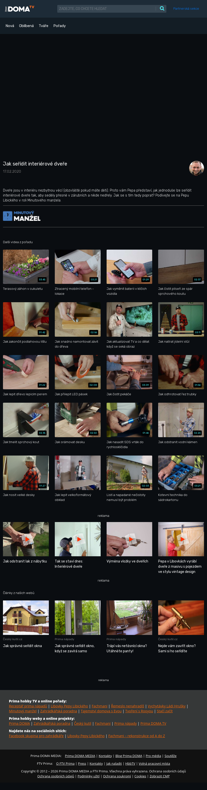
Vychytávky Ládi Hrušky (166, 706)
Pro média (153, 756)
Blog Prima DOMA (128, 756)
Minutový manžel (23, 711)
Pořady (59, 26)
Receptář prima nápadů (28, 706)
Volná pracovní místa (154, 763)
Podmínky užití (89, 776)
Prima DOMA (19, 723)
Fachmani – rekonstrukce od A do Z (136, 735)
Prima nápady (125, 723)
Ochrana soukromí (117, 776)
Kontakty (105, 756)
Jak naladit (114, 763)
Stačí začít (165, 711)
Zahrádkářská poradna (58, 711)
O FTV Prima (65, 763)
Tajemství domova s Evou (101, 711)
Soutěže (171, 756)
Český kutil (82, 723)
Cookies (140, 776)
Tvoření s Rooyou (139, 711)
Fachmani (99, 706)
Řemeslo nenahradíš (127, 706)
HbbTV (130, 763)
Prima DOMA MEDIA (80, 756)
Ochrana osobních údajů (55, 776)
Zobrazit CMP (160, 776)
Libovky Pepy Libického (69, 706)
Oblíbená (26, 26)
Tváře (43, 26)
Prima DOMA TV (153, 723)
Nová (9, 26)
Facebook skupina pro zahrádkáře (36, 735)
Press (82, 763)
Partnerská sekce (186, 8)
